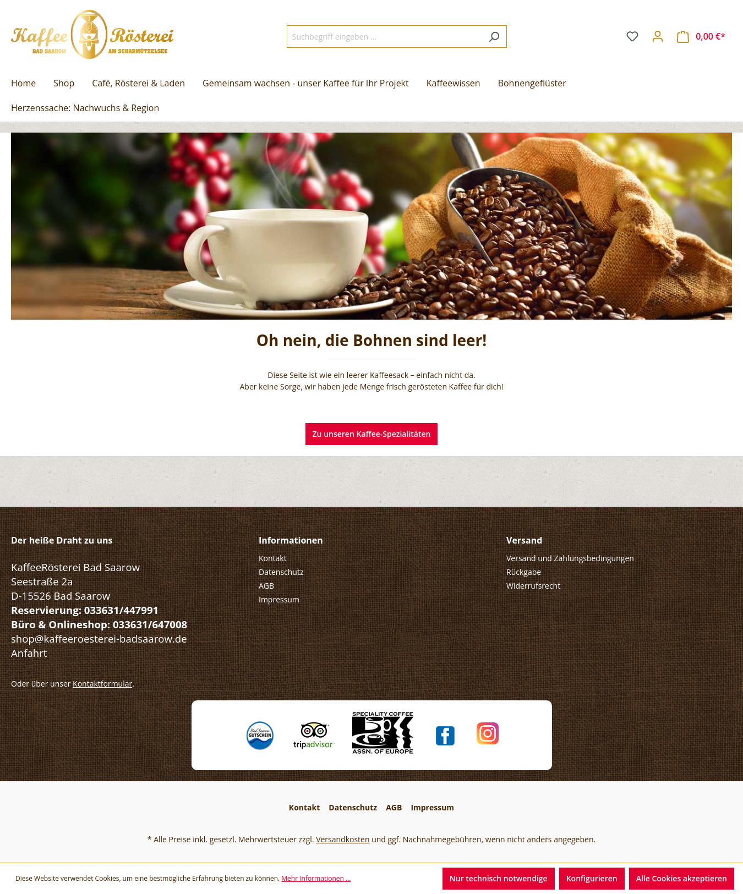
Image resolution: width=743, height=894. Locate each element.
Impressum (279, 599)
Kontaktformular (102, 683)
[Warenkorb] (701, 36)
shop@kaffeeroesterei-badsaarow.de (99, 638)
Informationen (291, 540)
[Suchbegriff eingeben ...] (384, 36)
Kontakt (273, 558)
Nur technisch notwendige (499, 878)
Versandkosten (342, 839)
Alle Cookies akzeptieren (681, 878)
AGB (266, 585)
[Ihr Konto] (657, 36)
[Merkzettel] (632, 36)
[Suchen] (494, 36)
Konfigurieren (592, 878)
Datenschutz (281, 572)
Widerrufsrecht (533, 585)
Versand (524, 540)
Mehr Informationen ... (316, 878)
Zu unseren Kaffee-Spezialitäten (372, 434)
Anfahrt (29, 653)
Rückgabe (523, 572)
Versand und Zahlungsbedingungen (570, 558)
